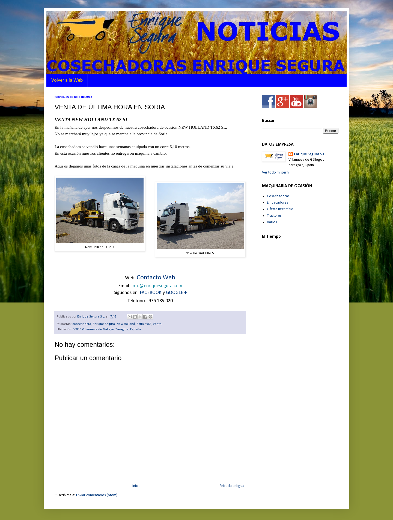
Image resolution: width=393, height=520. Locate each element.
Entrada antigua (232, 486)
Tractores (274, 216)
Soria (140, 324)
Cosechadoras (278, 196)
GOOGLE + (176, 292)
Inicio (136, 486)
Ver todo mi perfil (276, 173)
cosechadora (81, 324)
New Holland (126, 324)
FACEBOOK (151, 292)
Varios (272, 222)
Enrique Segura (104, 324)
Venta (157, 324)
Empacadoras (277, 203)
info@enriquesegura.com (157, 286)
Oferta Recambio (280, 209)
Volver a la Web (67, 80)
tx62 (148, 324)
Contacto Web (156, 277)
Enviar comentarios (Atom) (96, 495)
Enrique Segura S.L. (310, 154)
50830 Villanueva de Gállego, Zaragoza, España (107, 329)
